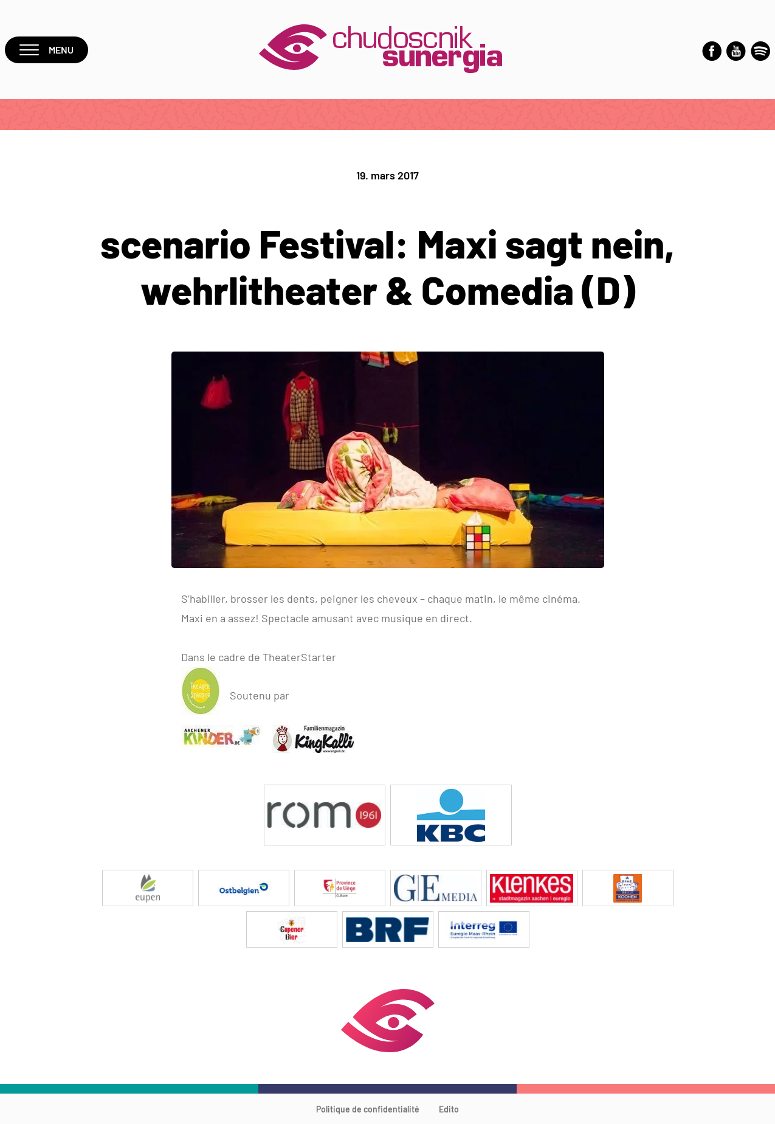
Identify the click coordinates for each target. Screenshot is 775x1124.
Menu (46, 49)
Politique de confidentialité (367, 1109)
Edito (449, 1109)
